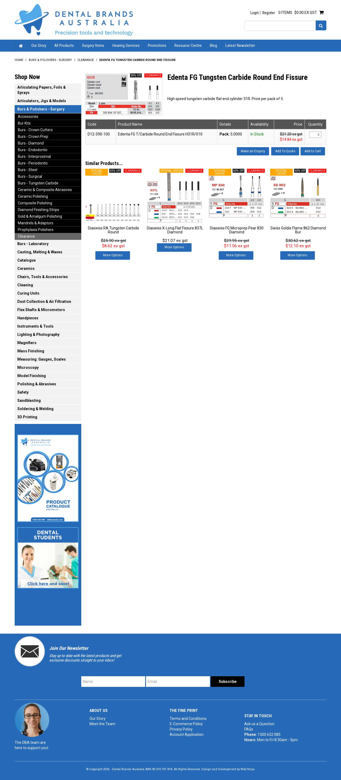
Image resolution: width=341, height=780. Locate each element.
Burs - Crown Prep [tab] (33, 136)
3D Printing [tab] (27, 417)
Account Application (187, 734)
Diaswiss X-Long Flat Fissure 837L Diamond (175, 230)
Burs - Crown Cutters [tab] (35, 130)
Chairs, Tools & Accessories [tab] (42, 277)
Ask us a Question (259, 724)
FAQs (248, 729)
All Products (64, 45)
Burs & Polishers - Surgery (50, 60)
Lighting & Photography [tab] (38, 334)
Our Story (38, 45)
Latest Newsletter (240, 45)
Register (268, 13)
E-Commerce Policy (186, 724)
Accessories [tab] (28, 116)
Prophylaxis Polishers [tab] (36, 230)
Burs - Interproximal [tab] (34, 156)
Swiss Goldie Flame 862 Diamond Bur (298, 230)
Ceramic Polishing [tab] (33, 196)
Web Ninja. (248, 769)
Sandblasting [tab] (29, 400)
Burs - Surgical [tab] (30, 176)
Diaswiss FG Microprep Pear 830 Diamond (236, 230)
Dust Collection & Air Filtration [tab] (44, 301)
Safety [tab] (23, 392)
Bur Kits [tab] (24, 123)
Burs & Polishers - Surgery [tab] (40, 109)
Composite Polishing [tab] (35, 203)
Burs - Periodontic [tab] (33, 163)
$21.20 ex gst (291, 134)
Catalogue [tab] (26, 260)
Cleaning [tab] (25, 285)
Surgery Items (93, 45)
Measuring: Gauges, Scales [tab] (41, 359)
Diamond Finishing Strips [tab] (38, 210)
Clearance (86, 60)
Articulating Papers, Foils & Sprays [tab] (41, 90)
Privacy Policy (181, 729)
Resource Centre (188, 45)
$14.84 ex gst (291, 139)
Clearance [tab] (26, 236)
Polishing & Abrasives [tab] (36, 384)
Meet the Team (102, 724)
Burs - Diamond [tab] (31, 143)
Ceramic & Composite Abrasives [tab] (45, 190)
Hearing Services (126, 45)
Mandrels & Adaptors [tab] (35, 223)
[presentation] (285, 686)
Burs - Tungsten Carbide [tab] (38, 183)
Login (254, 13)
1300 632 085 (269, 734)
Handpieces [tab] (27, 318)
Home (21, 46)
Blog (213, 45)
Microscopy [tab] (28, 367)
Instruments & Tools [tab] (35, 326)
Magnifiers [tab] (26, 343)
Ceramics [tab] (26, 268)
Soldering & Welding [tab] (35, 409)
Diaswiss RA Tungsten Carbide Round (113, 230)
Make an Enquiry (253, 151)
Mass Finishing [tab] (30, 351)
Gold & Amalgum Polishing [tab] (40, 216)
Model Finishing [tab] (31, 376)
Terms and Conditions (188, 718)
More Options (113, 255)
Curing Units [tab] (28, 293)
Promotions (157, 45)
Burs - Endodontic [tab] (32, 150)
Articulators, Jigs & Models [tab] (41, 101)
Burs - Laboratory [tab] (32, 244)
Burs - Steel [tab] (27, 170)
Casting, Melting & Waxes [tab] (39, 252)
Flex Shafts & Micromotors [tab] (41, 310)
